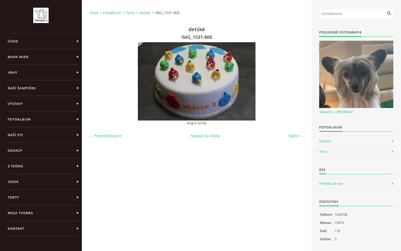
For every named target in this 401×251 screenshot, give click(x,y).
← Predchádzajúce (105, 135)
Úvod (13, 41)
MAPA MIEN (18, 56)
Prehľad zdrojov (331, 183)
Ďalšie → (296, 135)
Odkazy (15, 150)
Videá (13, 181)
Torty (13, 197)
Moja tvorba (20, 213)
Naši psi (15, 135)
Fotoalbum (19, 119)
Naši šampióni (22, 88)
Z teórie (15, 166)
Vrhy (12, 72)
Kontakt (16, 228)
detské (145, 12)
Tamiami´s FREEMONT (336, 112)
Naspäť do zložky (205, 135)
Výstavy (15, 103)
